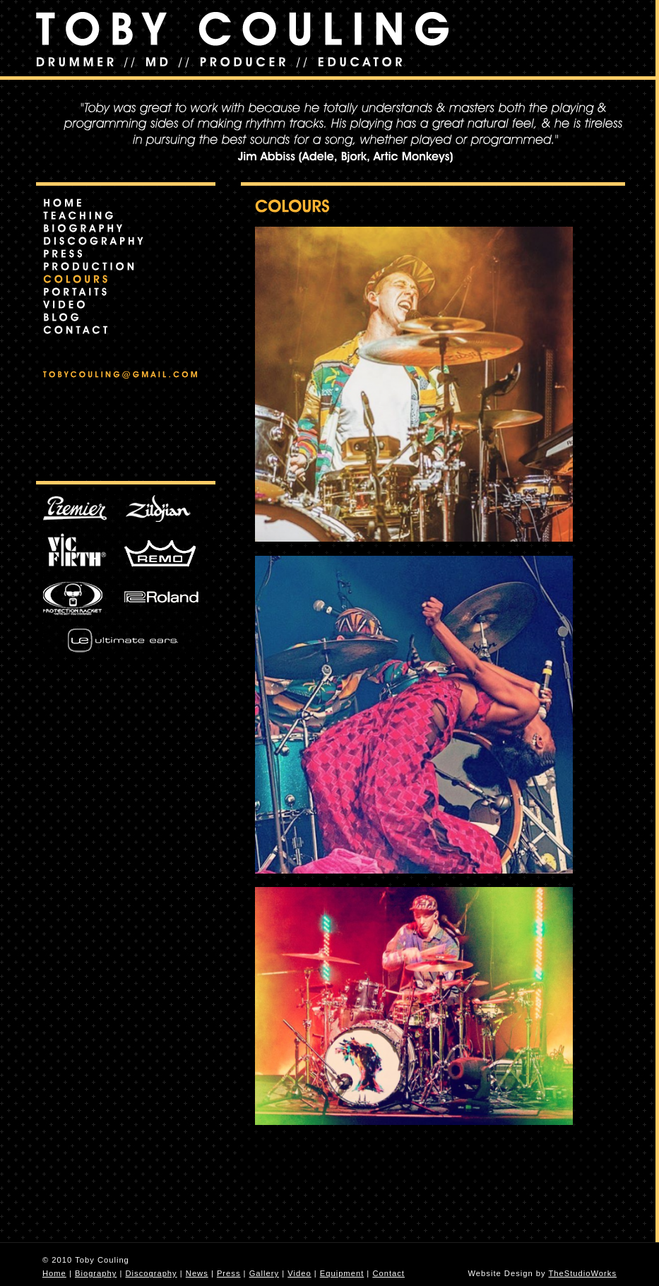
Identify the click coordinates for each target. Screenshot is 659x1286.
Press (229, 1273)
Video (299, 1273)
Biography (96, 1273)
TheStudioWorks (583, 1273)
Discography (151, 1273)
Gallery (264, 1273)
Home (54, 1273)
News (197, 1273)
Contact (388, 1273)
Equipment (342, 1273)
